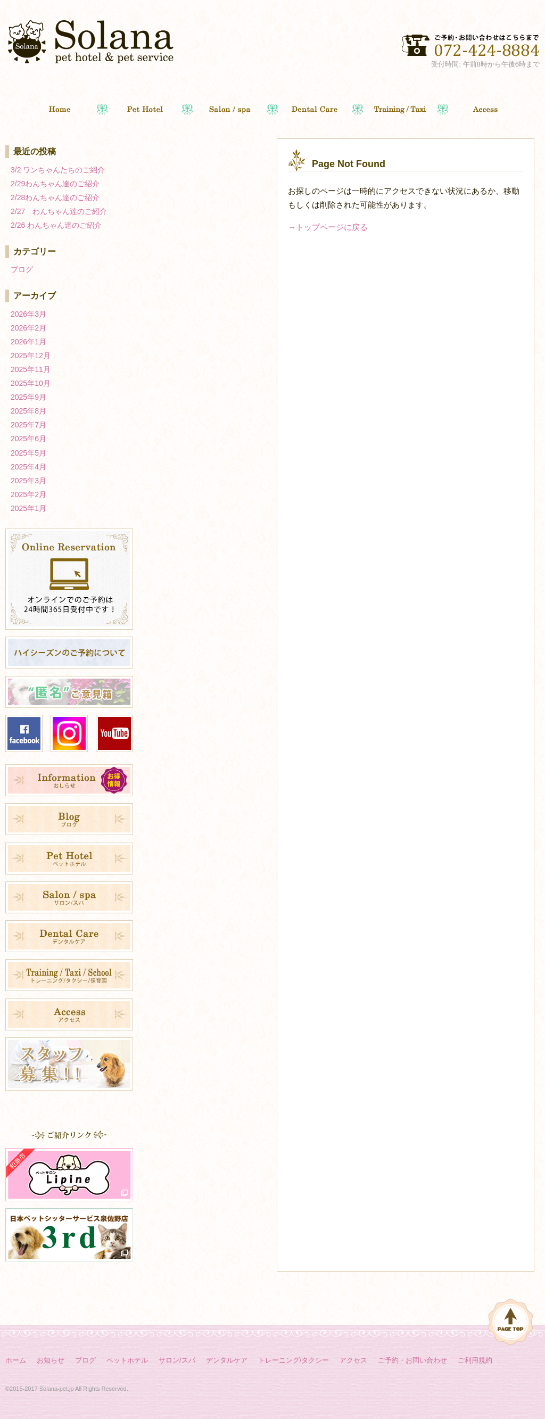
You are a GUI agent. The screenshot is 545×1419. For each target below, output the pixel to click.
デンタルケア (226, 1360)
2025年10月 (31, 383)
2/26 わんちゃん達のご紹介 (56, 225)
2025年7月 (28, 424)
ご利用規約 (475, 1360)
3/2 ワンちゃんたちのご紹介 (58, 170)
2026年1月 (28, 341)
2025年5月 (28, 453)
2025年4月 (28, 467)
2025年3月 (28, 480)
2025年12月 (31, 355)
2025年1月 (28, 508)
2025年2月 (28, 494)
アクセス (353, 1360)
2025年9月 (28, 397)
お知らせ (50, 1360)
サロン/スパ (177, 1360)
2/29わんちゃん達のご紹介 (55, 183)
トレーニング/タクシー (293, 1360)
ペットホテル (127, 1360)
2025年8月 (28, 411)
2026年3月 (28, 314)
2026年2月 (28, 328)
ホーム (15, 1360)
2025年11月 (31, 369)
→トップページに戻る (328, 227)
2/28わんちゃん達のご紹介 (55, 197)
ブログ (22, 269)
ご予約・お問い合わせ (412, 1360)
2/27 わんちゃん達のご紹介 (59, 211)
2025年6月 (28, 438)
